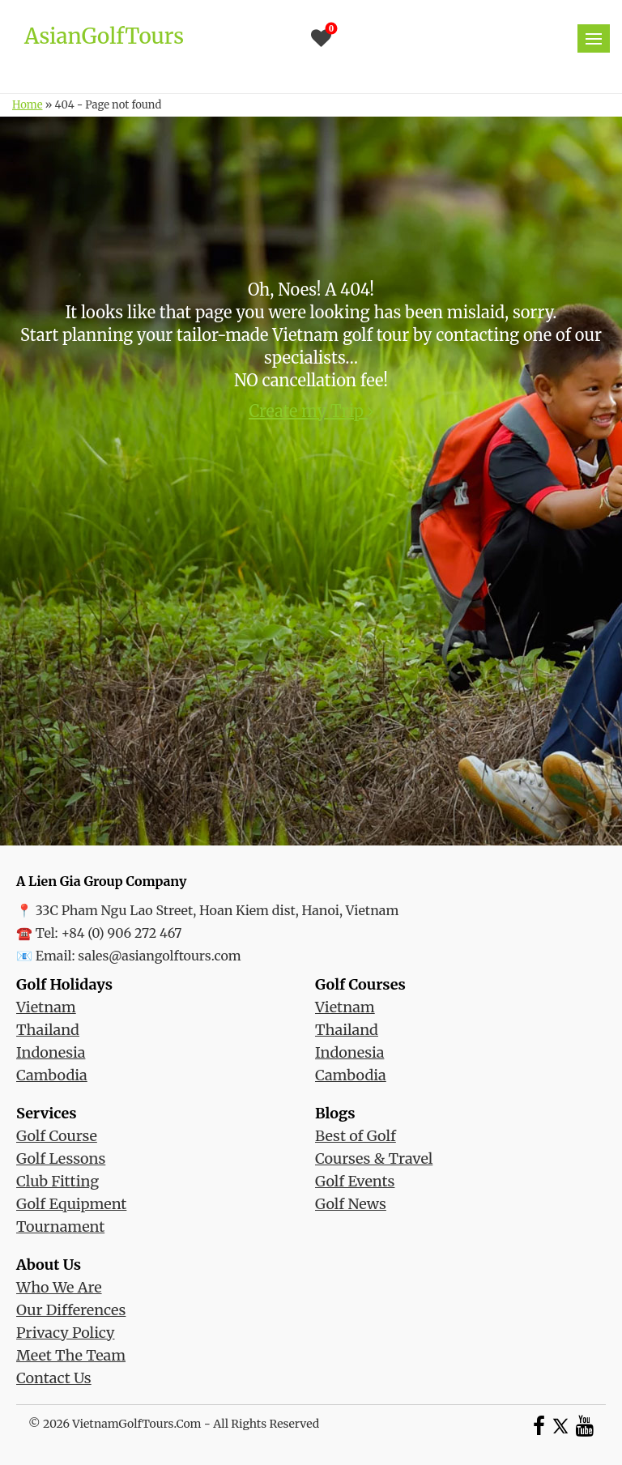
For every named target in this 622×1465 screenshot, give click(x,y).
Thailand (47, 1029)
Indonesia (50, 1052)
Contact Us (54, 1378)
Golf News (350, 1204)
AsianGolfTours (104, 36)
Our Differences (71, 1310)
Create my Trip (311, 411)
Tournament (60, 1226)
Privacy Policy (65, 1332)
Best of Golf (355, 1135)
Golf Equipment (71, 1204)
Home (27, 105)
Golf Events (354, 1181)
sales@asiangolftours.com (159, 956)
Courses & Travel (373, 1158)
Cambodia (51, 1075)
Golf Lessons (60, 1158)
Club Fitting (57, 1181)
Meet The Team (71, 1355)
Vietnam (46, 1007)
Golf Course (56, 1135)
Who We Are (59, 1287)
